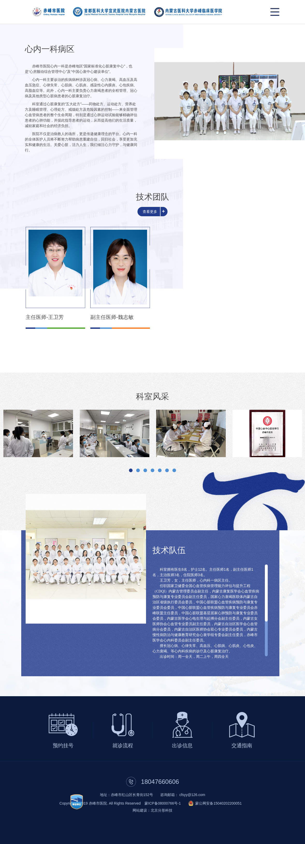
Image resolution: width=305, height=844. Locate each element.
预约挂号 (63, 745)
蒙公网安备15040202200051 (218, 803)
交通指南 (241, 745)
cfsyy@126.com (192, 795)
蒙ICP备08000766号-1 (162, 803)
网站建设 (140, 810)
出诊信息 (182, 745)
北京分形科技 (161, 810)
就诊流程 (122, 745)
